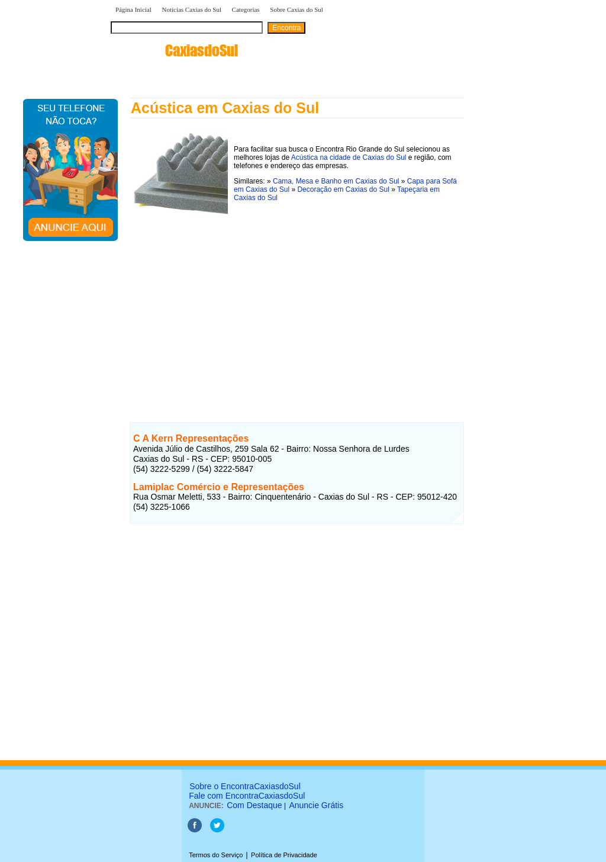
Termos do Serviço (216, 854)
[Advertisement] (297, 301)
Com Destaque (254, 805)
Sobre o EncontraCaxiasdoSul (245, 786)
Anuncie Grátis (316, 805)
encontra (174, 50)
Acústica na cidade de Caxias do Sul (349, 157)
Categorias (246, 9)
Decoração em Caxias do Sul (343, 189)
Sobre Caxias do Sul (296, 9)
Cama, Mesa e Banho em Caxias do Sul (336, 181)
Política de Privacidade (284, 854)
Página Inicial (133, 9)
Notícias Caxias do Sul (191, 9)
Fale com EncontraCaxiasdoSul (247, 795)
